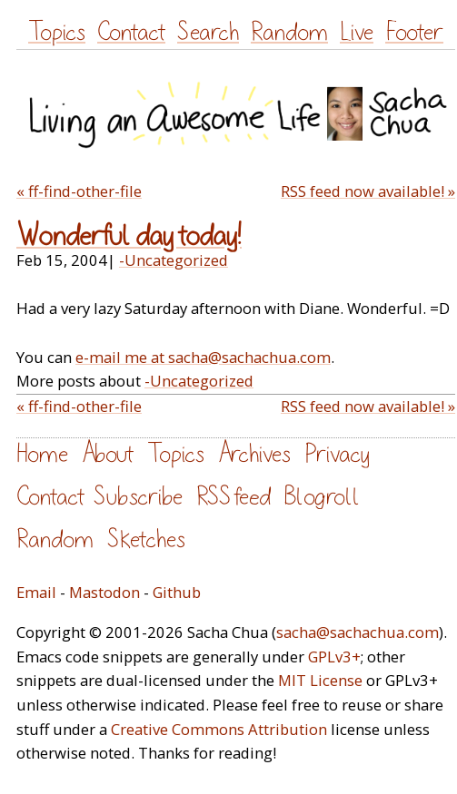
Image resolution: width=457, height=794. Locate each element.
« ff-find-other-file (79, 191)
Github (177, 592)
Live (356, 32)
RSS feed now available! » (368, 191)
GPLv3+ (334, 656)
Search (208, 32)
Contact (131, 32)
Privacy (337, 454)
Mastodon (104, 592)
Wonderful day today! (129, 235)
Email (36, 592)
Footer (414, 32)
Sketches (146, 539)
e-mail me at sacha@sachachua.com (203, 357)
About (108, 454)
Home (42, 454)
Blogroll (322, 497)
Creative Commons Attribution (219, 729)
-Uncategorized (173, 260)
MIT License (320, 680)
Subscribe (138, 497)
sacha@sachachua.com (357, 632)
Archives (254, 454)
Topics (56, 32)
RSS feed (233, 497)
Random (289, 32)
